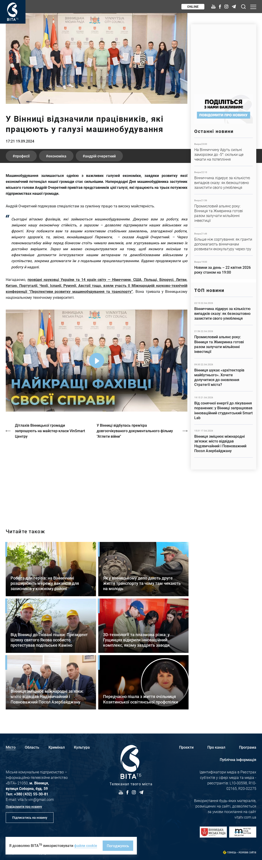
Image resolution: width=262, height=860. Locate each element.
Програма (247, 747)
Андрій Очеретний (100, 156)
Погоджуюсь (118, 845)
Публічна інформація (238, 759)
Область (32, 747)
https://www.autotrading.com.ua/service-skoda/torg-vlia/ (223, 57)
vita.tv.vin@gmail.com (36, 799)
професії (22, 156)
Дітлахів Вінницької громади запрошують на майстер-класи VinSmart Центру (50, 431)
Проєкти (186, 747)
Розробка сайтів (247, 852)
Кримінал (56, 747)
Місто (11, 747)
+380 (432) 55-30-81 (31, 793)
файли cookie (85, 845)
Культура (82, 747)
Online (193, 6)
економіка (57, 156)
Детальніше (223, 152)
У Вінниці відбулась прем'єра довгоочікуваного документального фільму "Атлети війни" (135, 431)
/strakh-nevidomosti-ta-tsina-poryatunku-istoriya (96, 479)
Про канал (216, 747)
